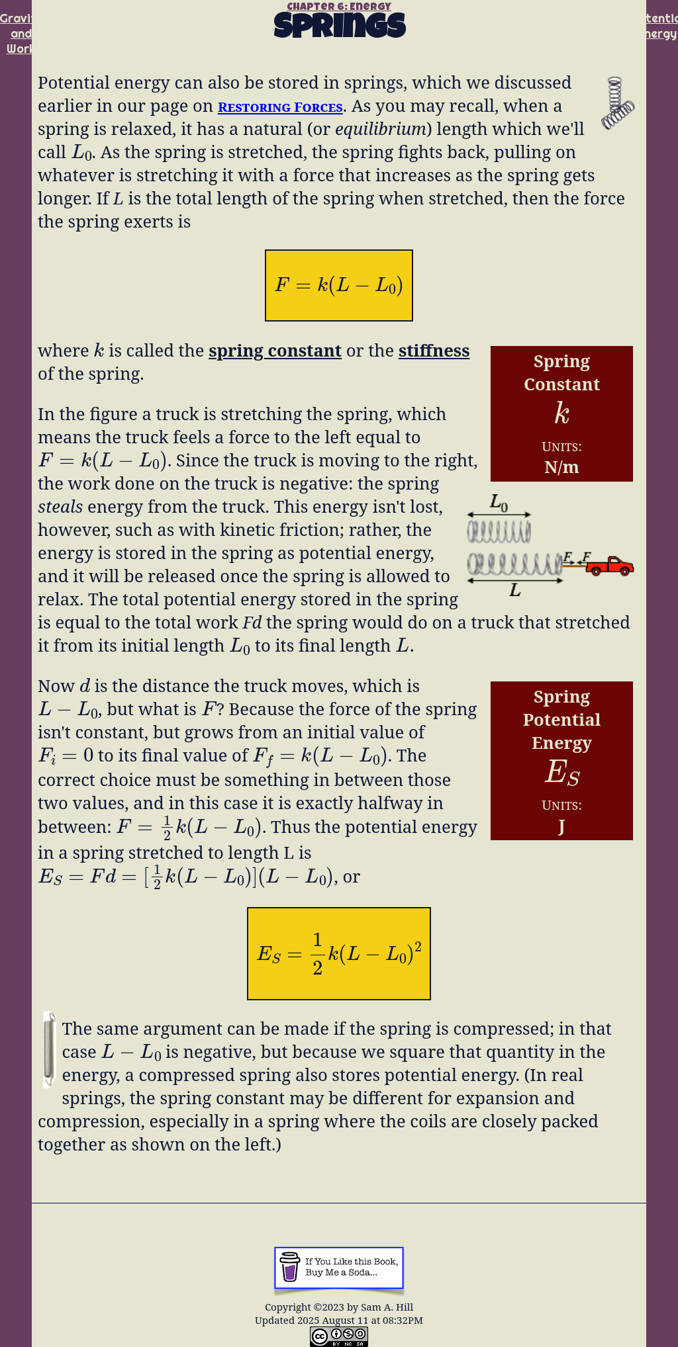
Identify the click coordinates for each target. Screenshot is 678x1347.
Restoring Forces (280, 106)
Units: (562, 446)
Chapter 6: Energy (339, 8)
